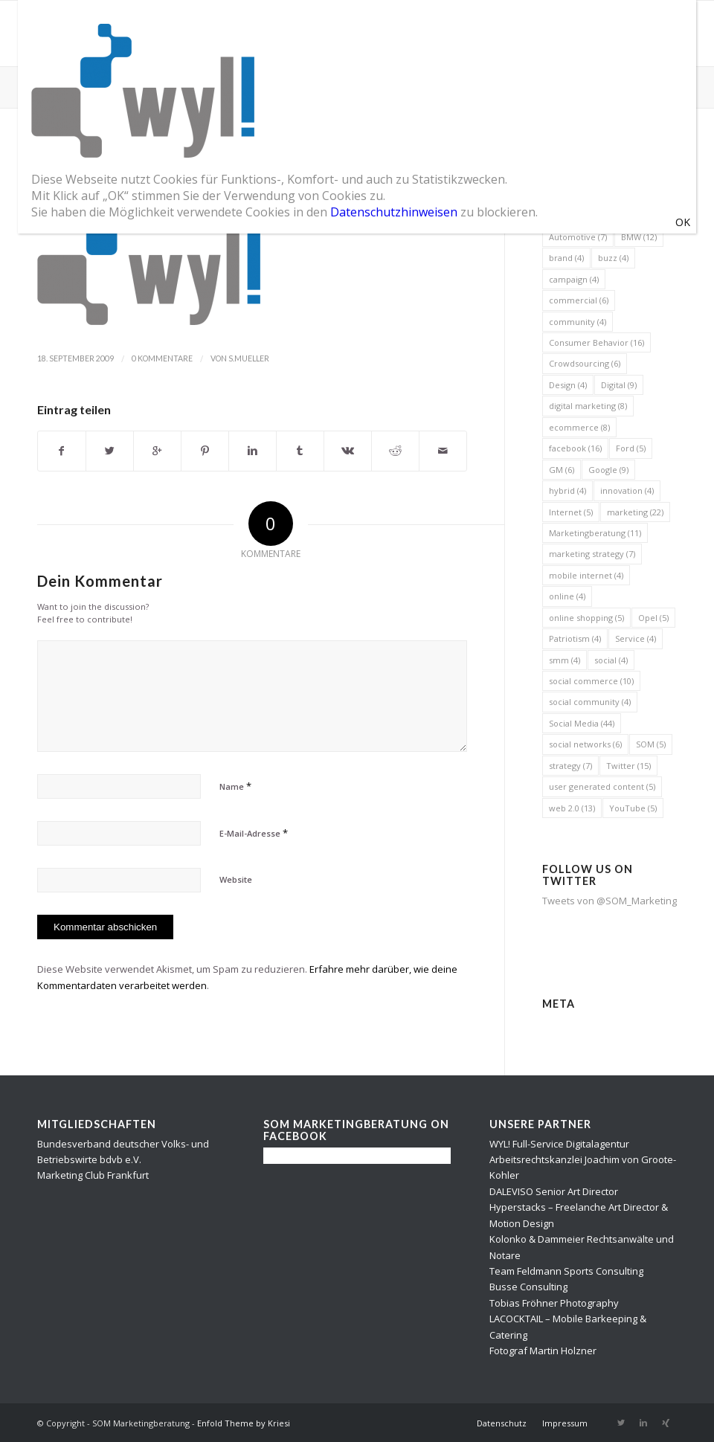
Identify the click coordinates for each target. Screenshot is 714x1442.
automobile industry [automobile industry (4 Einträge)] (595, 215)
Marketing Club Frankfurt (93, 1175)
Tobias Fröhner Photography (554, 1303)
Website (235, 879)
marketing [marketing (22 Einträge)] (635, 512)
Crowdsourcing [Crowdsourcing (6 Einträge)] (584, 363)
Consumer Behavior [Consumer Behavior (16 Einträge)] (596, 342)
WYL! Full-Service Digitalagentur (559, 1143)
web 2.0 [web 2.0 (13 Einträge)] (572, 808)
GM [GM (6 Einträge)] (561, 469)
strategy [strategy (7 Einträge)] (570, 765)
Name (235, 786)
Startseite (632, 86)
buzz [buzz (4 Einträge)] (613, 257)
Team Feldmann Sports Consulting (566, 1271)
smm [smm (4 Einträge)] (564, 660)
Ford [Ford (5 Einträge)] (631, 448)
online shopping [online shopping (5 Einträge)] (586, 617)
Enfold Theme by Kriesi (243, 1423)
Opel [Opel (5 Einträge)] (653, 617)
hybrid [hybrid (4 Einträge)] (567, 490)
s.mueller (248, 358)
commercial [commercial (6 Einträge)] (578, 300)
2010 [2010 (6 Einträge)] (563, 173)
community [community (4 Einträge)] (577, 321)
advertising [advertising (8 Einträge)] (619, 173)
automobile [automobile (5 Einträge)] (577, 194)
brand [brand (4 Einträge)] (566, 257)
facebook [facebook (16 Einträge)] (575, 448)
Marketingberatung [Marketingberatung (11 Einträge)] (595, 532)
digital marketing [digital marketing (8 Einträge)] (588, 405)
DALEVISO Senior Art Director (553, 1191)
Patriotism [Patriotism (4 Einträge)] (575, 638)
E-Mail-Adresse (253, 833)
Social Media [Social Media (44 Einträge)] (581, 723)
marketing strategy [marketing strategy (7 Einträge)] (592, 553)
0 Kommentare (162, 358)
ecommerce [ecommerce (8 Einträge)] (579, 427)
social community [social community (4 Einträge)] (590, 701)
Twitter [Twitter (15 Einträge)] (628, 765)
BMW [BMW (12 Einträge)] (639, 236)
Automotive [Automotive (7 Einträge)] (578, 236)
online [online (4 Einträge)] (567, 596)
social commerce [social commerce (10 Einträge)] (591, 680)
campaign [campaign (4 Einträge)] (574, 279)
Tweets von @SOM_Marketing (609, 900)
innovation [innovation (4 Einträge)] (627, 490)
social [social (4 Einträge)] (611, 660)
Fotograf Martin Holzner (542, 1350)
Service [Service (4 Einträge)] (635, 638)
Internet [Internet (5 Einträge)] (571, 512)
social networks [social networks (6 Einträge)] (585, 744)
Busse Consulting (528, 1286)
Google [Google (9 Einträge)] (608, 469)
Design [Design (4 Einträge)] (568, 384)
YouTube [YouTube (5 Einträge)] (633, 808)
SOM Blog (64, 86)
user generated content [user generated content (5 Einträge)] (602, 786)
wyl (60, 158)
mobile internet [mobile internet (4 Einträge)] (586, 575)
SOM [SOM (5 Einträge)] (651, 744)
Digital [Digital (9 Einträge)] (619, 384)
